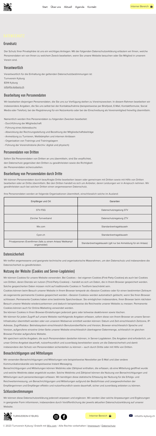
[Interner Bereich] (100, 416)
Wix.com (52, 425)
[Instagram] (56, 417)
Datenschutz (109, 425)
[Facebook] (64, 417)
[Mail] (131, 415)
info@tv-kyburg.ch (14, 87)
